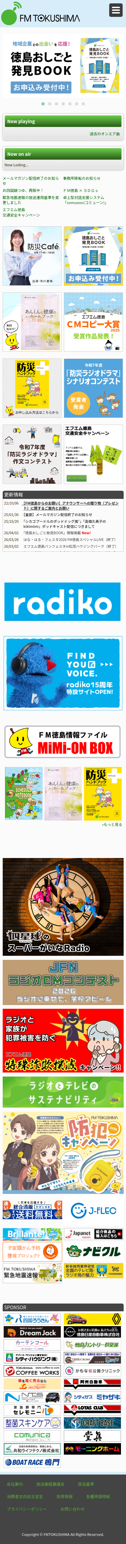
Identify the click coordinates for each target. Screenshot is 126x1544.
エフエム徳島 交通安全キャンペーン (21, 212)
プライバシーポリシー (27, 1509)
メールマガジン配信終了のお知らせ (31, 180)
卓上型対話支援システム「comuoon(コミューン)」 (85, 200)
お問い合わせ (72, 1509)
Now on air (19, 154)
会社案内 (15, 1484)
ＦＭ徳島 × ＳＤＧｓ (80, 190)
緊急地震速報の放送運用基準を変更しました (31, 200)
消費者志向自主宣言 (25, 1496)
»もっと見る (112, 824)
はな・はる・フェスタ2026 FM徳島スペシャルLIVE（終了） (71, 539)
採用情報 (64, 1496)
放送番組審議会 (50, 1484)
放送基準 (86, 1484)
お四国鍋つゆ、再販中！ (23, 190)
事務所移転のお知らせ (81, 178)
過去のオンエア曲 (105, 133)
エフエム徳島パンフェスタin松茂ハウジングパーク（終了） (71, 546)
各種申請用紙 (98, 1496)
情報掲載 (52, 532)
